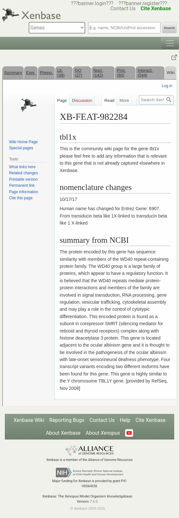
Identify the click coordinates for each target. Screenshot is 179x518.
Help (125, 420)
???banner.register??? (142, 3)
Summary (13, 72)
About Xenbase (63, 433)
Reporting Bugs (66, 420)
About (103, 433)
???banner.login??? (92, 3)
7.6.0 (94, 501)
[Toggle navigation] (170, 43)
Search (169, 28)
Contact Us (102, 420)
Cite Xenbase (150, 420)
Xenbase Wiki (28, 420)
